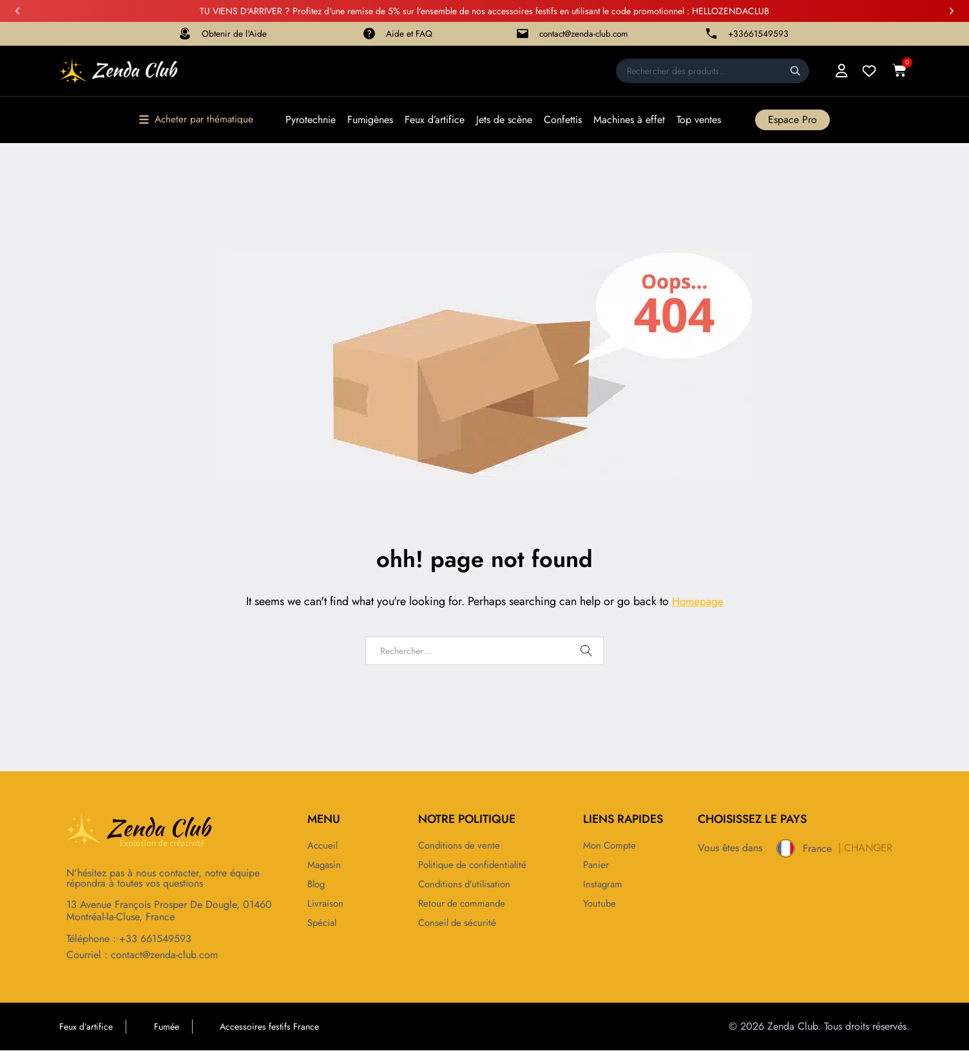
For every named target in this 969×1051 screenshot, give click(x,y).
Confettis (564, 120)
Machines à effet (630, 120)
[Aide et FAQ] (369, 34)
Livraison (326, 904)
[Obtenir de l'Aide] (185, 34)
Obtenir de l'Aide (234, 34)
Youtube (600, 904)
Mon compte (611, 846)
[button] (17, 10)
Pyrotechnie (312, 120)
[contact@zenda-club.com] (520, 34)
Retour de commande (464, 904)
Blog (317, 884)
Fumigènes (371, 120)
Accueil (323, 846)
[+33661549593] (711, 34)
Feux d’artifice (436, 120)
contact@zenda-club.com (584, 34)
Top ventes (700, 120)
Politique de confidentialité (476, 865)
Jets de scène (505, 120)
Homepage (698, 601)
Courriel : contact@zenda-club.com (142, 955)
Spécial (323, 923)
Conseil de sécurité (459, 923)
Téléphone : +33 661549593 (128, 939)
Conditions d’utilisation (467, 884)
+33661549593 (759, 34)
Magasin (325, 865)
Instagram (603, 884)
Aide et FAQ (410, 34)
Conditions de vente (461, 846)
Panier (596, 865)
